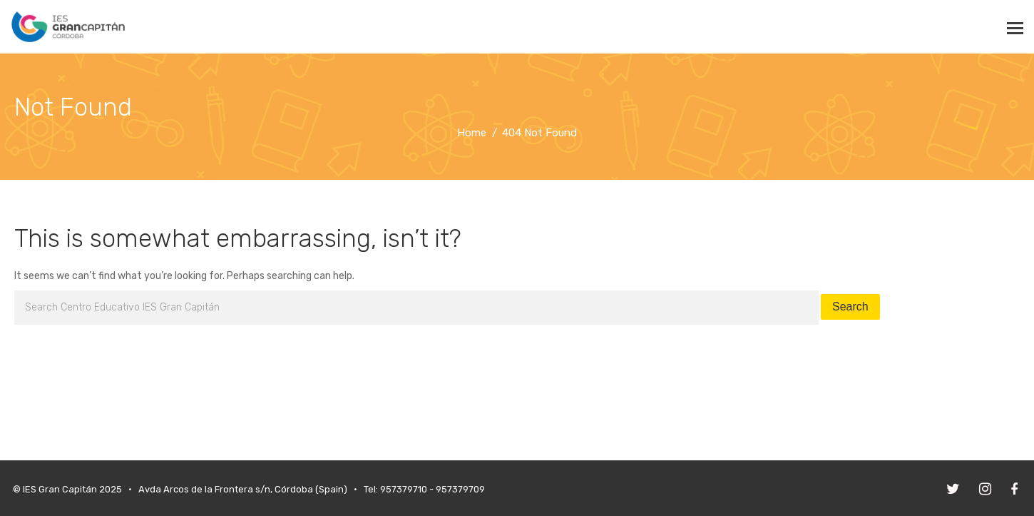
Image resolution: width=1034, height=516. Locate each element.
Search (850, 306)
